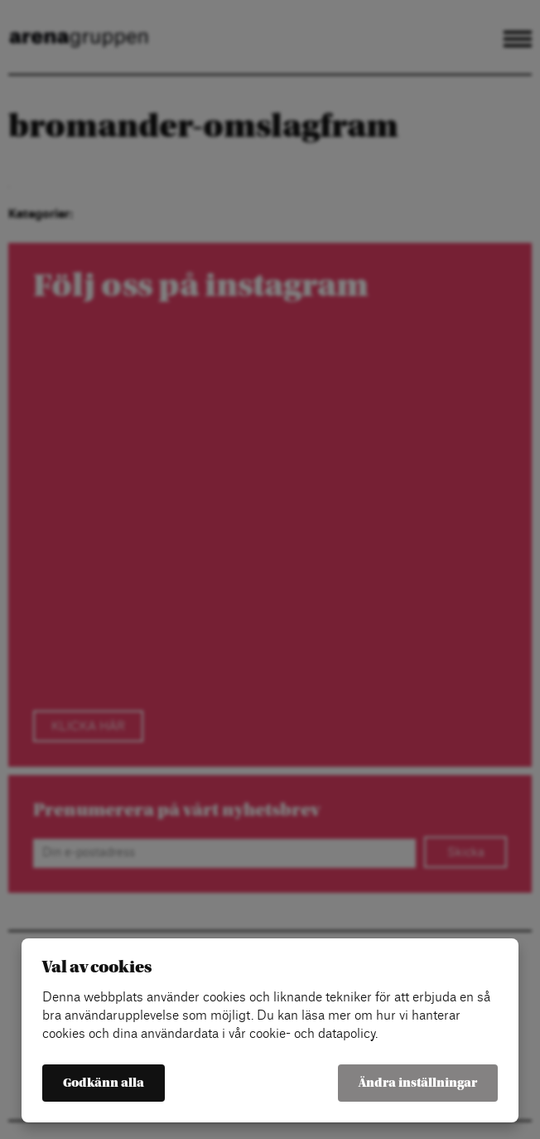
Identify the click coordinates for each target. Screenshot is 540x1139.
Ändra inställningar (418, 1083)
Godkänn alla (103, 1083)
